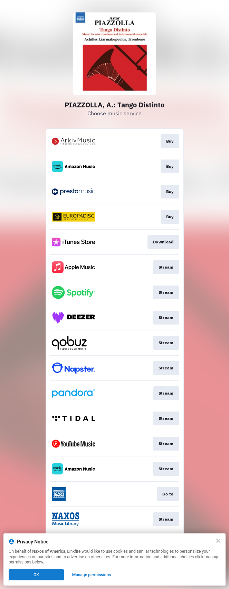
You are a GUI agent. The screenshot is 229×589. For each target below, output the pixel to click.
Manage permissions (91, 574)
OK (36, 574)
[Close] (218, 540)
